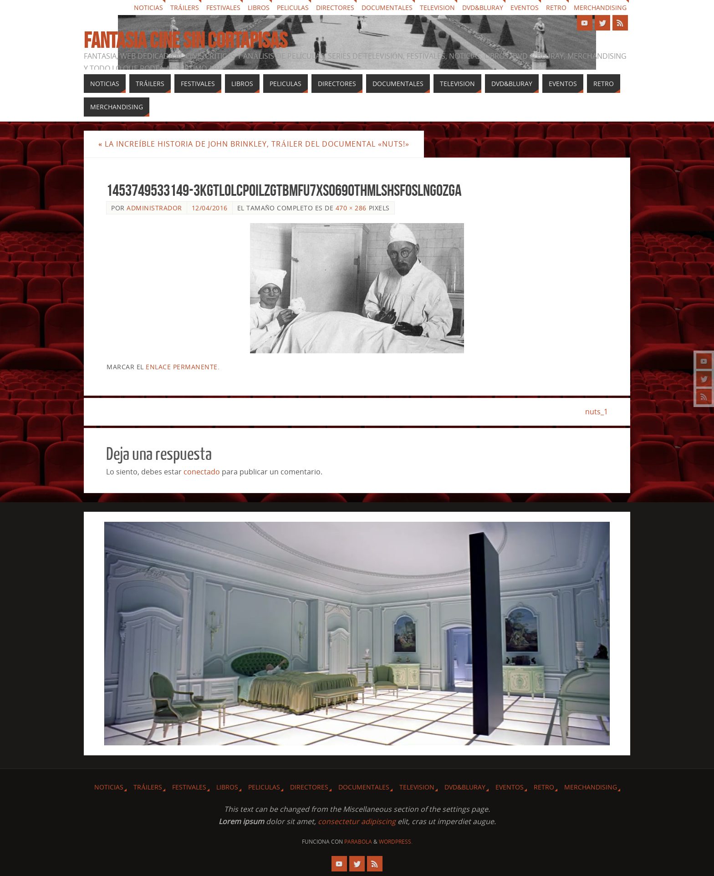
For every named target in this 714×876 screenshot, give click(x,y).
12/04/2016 (210, 208)
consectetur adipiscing (357, 821)
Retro (556, 7)
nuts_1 (596, 412)
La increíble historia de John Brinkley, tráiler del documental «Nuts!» (253, 144)
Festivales (223, 7)
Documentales (387, 7)
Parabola (358, 841)
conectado (202, 472)
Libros (259, 7)
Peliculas (293, 7)
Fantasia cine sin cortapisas (185, 40)
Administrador (154, 208)
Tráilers (184, 7)
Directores (335, 7)
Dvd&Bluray (482, 7)
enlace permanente (182, 366)
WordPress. (396, 841)
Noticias (148, 7)
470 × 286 (351, 208)
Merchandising (600, 7)
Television (437, 7)
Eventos (524, 7)
